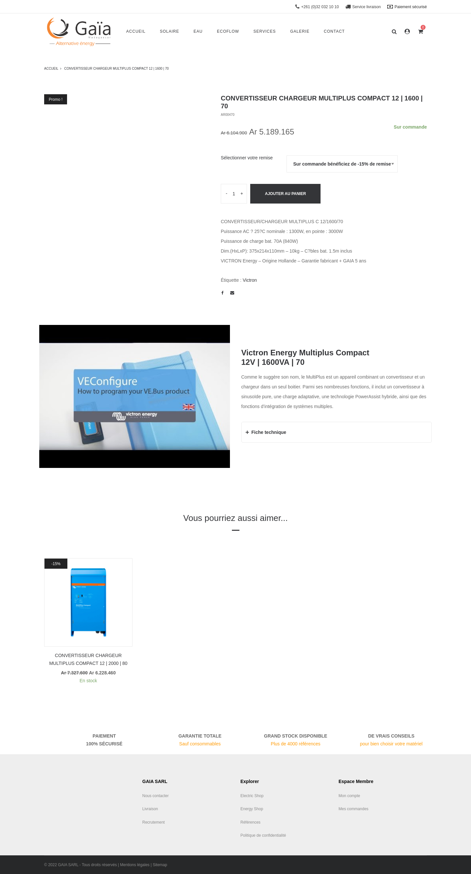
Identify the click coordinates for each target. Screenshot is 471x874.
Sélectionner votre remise (247, 157)
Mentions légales (134, 865)
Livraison (150, 809)
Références (250, 822)
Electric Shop (252, 796)
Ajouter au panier (285, 193)
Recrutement (153, 822)
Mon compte (349, 796)
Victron (250, 280)
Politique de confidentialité (263, 835)
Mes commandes (353, 809)
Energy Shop (251, 809)
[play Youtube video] (134, 396)
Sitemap (160, 865)
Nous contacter (155, 796)
